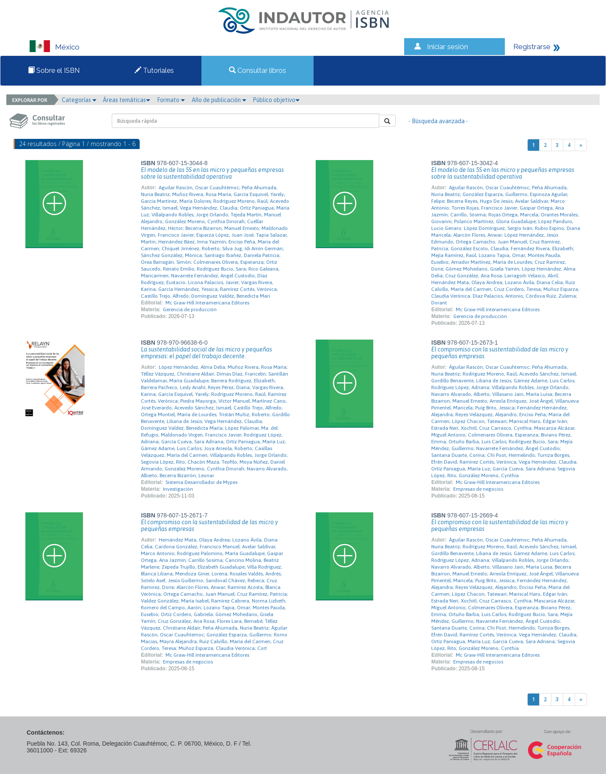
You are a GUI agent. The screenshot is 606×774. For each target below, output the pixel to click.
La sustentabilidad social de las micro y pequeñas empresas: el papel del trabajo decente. (206, 352)
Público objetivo (276, 100)
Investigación (178, 489)
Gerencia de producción (190, 309)
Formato (171, 100)
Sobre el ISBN (54, 70)
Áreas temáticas (126, 100)
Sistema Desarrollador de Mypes (201, 482)
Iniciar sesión (447, 46)
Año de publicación (219, 100)
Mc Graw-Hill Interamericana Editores (207, 303)
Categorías (79, 100)
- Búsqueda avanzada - (438, 121)
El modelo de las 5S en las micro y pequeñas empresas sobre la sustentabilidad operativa (212, 173)
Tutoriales (154, 70)
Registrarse (532, 46)
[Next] (581, 145)
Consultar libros (257, 70)
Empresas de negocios (478, 489)
